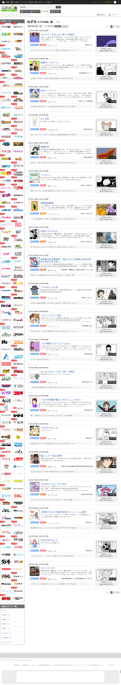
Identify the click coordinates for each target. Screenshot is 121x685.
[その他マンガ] (53, 130)
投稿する (103, 15)
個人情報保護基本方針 (44, 665)
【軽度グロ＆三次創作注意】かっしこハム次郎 (63, 512)
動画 (7, 2)
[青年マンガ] (52, 158)
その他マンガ (7, 638)
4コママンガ (7, 633)
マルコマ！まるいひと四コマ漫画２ (57, 34)
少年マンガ (6, 615)
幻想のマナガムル (49, 231)
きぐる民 (44, 119)
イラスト (36, 11)
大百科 (31, 2)
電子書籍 (56, 11)
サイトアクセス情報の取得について (92, 665)
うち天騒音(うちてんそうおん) (55, 343)
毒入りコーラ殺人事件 (51, 456)
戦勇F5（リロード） (50, 62)
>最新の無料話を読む (106, 51)
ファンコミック (8, 642)
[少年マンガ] (52, 74)
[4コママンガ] (52, 45)
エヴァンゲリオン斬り (51, 315)
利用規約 (25, 665)
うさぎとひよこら (49, 427)
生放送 (17, 2)
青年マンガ (6, 619)
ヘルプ (32, 665)
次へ (118, 26)
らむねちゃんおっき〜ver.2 (53, 484)
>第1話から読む (106, 48)
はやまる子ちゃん (49, 540)
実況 (35, 2)
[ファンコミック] (53, 214)
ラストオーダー (48, 568)
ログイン (95, 2)
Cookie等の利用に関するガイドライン (66, 665)
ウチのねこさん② (49, 287)
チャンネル (23, 2)
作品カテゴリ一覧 (9, 606)
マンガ (46, 11)
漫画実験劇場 (47, 203)
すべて (5, 610)
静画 (11, 2)
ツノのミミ (45, 175)
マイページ (114, 15)
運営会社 (17, 665)
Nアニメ (41, 2)
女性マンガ (6, 628)
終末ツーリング (48, 90)
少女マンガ (6, 624)
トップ (25, 11)
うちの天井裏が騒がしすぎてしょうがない (61, 399)
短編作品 (44, 147)
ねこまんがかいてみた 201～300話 (57, 371)
